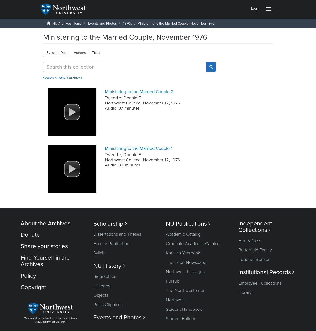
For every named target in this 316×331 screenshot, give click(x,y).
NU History (109, 265)
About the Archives (45, 223)
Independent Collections (255, 227)
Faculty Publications (112, 243)
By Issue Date (57, 53)
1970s (127, 23)
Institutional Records (266, 272)
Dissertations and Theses (117, 234)
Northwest (176, 300)
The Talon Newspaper (187, 262)
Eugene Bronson (254, 259)
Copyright (33, 287)
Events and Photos (102, 23)
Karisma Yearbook (183, 253)
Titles (96, 53)
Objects (100, 295)
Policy (28, 275)
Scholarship (110, 223)
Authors (80, 53)
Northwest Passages (185, 271)
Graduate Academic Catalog (193, 243)
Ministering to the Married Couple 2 (139, 91)
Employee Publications (260, 283)
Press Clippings (108, 304)
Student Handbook (184, 309)
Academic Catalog (183, 234)
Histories (101, 286)
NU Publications (188, 223)
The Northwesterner (185, 290)
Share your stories (44, 246)
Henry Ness (249, 240)
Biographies (104, 276)
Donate (30, 234)
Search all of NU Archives (62, 78)
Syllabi (99, 253)
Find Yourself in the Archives (45, 261)
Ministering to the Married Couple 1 (138, 148)
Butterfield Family (255, 250)
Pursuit (172, 281)
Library (245, 292)
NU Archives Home (67, 23)
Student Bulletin (181, 318)
